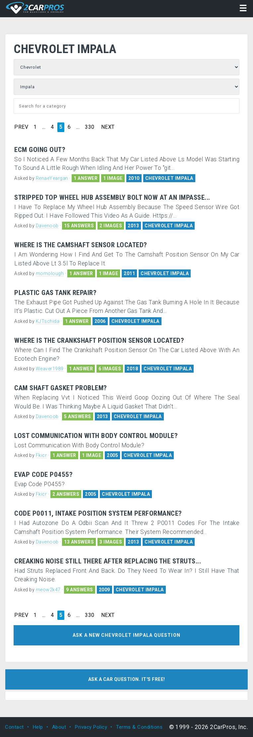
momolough (50, 273)
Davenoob (47, 225)
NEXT (108, 127)
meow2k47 (48, 589)
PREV (21, 127)
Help (38, 727)
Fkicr (41, 455)
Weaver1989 (50, 368)
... (44, 127)
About (59, 727)
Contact (14, 727)
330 (90, 127)
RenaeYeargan (52, 178)
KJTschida (48, 321)
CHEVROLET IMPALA (169, 178)
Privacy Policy (91, 727)
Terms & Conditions (139, 727)
